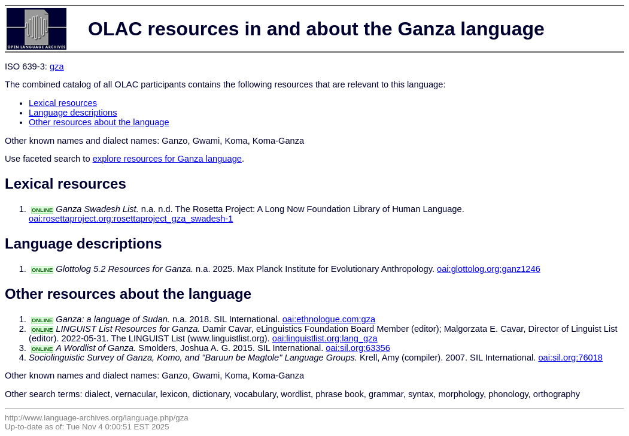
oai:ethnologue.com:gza (329, 319)
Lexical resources (63, 103)
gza (57, 66)
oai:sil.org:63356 (358, 348)
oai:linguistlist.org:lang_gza (325, 338)
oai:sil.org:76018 (570, 357)
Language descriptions (73, 112)
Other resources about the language (99, 122)
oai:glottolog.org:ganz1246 (488, 269)
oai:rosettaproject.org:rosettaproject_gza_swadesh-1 (131, 218)
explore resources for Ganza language (167, 159)
